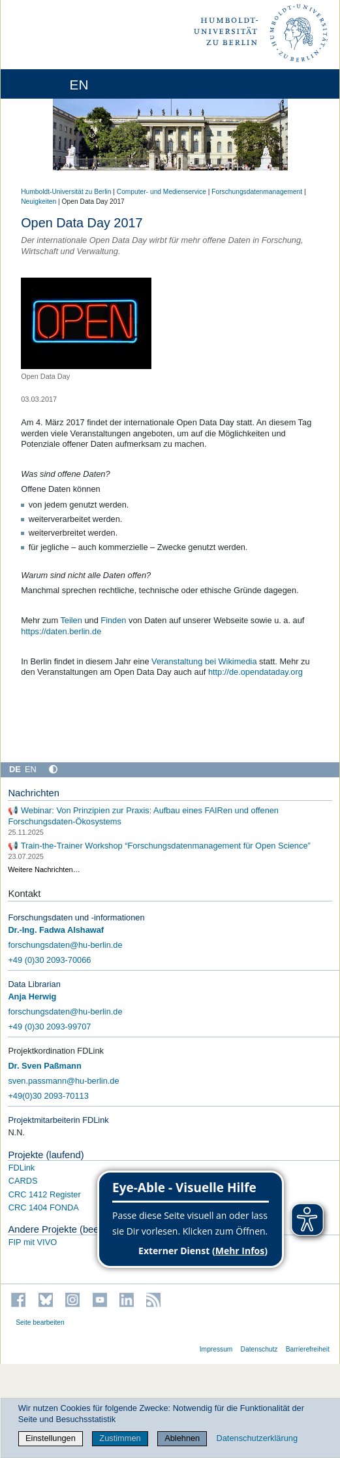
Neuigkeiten (38, 201)
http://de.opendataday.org (255, 672)
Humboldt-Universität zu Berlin (66, 191)
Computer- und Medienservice (161, 191)
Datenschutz (259, 1349)
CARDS (23, 1181)
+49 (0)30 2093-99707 (49, 1026)
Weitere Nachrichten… (44, 869)
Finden (113, 620)
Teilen (71, 620)
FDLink (21, 1168)
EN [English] (31, 769)
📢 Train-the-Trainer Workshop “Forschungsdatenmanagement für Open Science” (159, 845)
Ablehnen (182, 1438)
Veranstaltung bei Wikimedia (203, 661)
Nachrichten (33, 793)
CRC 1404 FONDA (43, 1207)
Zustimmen (119, 1438)
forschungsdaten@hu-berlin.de (65, 945)
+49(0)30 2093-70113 (48, 1096)
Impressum (216, 1349)
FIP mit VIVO (32, 1242)
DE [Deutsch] (15, 769)
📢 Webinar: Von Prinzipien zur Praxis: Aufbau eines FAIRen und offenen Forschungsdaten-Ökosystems (143, 815)
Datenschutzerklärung (257, 1438)
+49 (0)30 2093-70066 (49, 960)
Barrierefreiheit (308, 1349)
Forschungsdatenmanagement (256, 191)
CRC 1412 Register (44, 1194)
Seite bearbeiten (40, 1322)
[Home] (47, 84)
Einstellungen (50, 1438)
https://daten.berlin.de (61, 631)
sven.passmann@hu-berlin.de (63, 1081)
